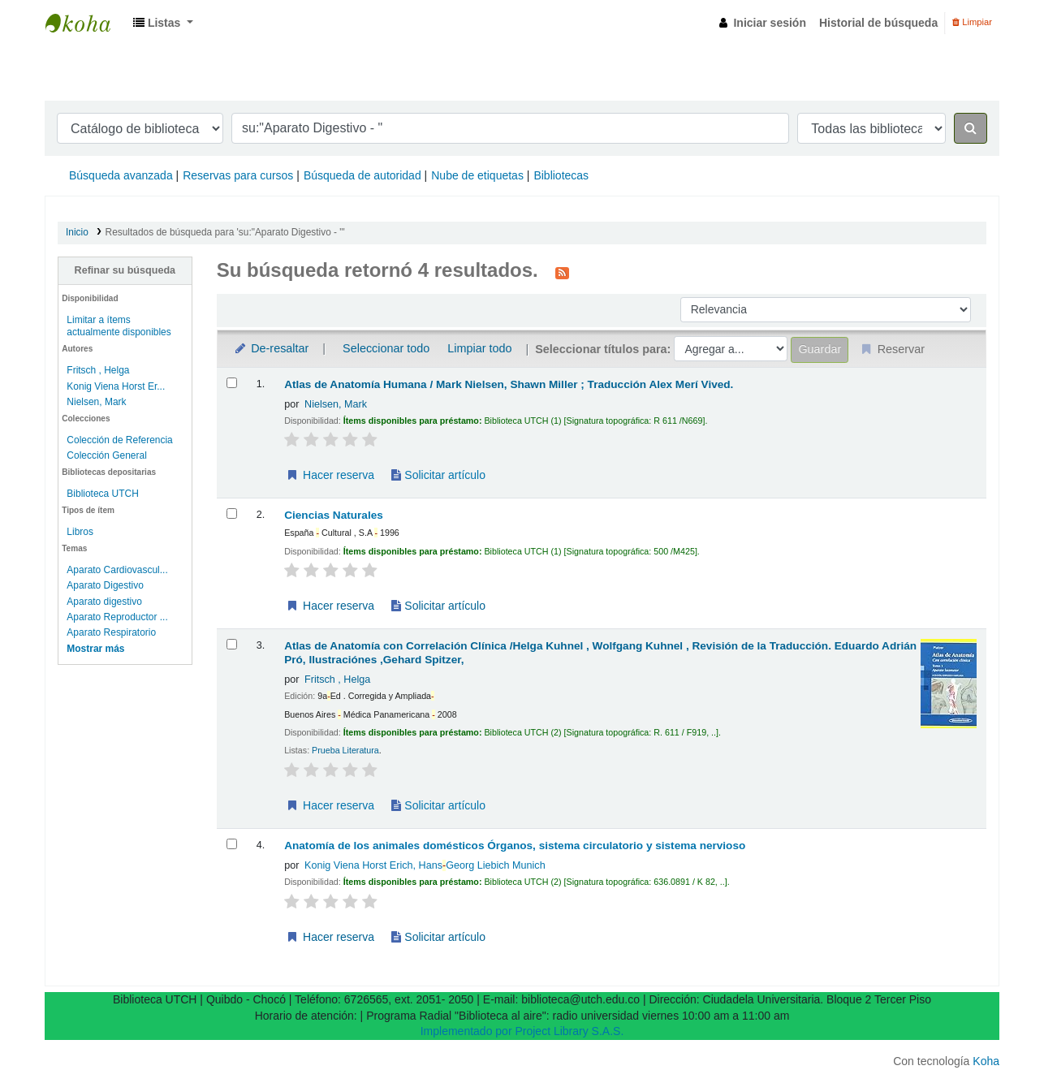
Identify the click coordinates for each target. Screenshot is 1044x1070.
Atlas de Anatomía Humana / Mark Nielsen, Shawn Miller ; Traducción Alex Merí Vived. (508, 384)
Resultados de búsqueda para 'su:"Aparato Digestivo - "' (225, 232)
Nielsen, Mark (96, 402)
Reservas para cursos (238, 175)
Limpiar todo (479, 348)
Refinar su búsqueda (125, 270)
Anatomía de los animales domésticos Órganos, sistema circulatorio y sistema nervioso (514, 845)
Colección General (106, 455)
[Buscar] (970, 128)
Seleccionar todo (386, 348)
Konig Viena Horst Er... (116, 386)
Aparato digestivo (104, 601)
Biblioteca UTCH (102, 493)
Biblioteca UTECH (86, 22)
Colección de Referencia (119, 440)
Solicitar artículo (438, 474)
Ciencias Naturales (333, 515)
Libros (80, 531)
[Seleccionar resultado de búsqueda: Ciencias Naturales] (231, 513)
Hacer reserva (329, 474)
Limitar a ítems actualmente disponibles (118, 326)
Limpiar (972, 22)
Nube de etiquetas (477, 175)
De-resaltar (271, 348)
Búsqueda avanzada (121, 175)
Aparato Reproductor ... (117, 617)
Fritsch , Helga (98, 370)
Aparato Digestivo (105, 585)
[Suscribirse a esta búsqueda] (562, 272)
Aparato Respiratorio (111, 632)
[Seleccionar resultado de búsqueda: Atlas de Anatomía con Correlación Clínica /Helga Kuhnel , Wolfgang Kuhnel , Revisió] (231, 644)
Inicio (77, 232)
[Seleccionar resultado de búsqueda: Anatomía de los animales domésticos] (231, 844)
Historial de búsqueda (878, 22)
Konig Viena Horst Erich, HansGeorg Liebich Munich (425, 865)
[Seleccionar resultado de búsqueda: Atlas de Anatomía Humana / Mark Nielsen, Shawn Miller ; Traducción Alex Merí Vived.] (231, 383)
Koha (986, 1061)
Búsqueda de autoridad (362, 175)
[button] (163, 23)
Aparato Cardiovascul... (117, 570)
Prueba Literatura (345, 750)
